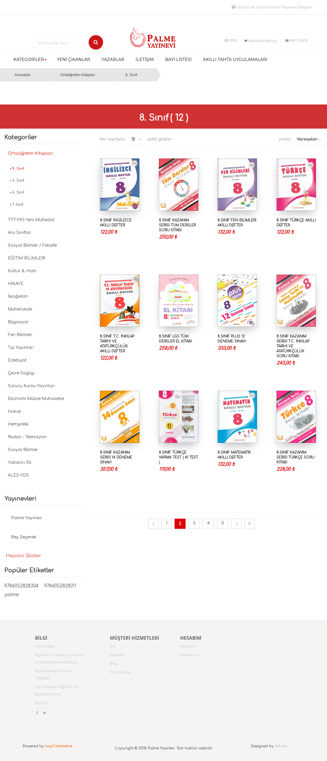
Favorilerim (189, 654)
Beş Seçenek (24, 537)
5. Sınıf (18, 180)
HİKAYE (16, 284)
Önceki (153, 524)
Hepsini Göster (23, 555)
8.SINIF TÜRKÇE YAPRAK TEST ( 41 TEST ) (178, 457)
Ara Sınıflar (19, 232)
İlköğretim (18, 296)
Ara (113, 646)
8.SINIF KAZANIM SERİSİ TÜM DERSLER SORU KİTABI (177, 225)
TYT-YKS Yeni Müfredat (31, 220)
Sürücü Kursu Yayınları (31, 386)
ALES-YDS (18, 475)
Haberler (117, 654)
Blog (113, 663)
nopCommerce (58, 746)
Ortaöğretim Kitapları (77, 75)
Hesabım (187, 646)
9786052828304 (21, 586)
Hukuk (14, 411)
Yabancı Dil (19, 462)
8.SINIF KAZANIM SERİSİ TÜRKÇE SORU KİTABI (295, 457)
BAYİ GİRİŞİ (296, 40)
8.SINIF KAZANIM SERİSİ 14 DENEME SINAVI (116, 457)
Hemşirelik (18, 424)
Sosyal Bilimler (23, 450)
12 (133, 139)
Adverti (281, 746)
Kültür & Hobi (22, 271)
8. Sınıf (131, 75)
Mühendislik (20, 309)
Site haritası (45, 646)
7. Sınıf (17, 205)
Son (249, 524)
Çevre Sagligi (21, 373)
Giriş (231, 40)
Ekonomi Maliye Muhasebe (36, 398)
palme (11, 594)
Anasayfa (22, 75)
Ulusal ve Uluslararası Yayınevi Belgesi (272, 7)
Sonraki (236, 524)
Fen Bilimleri (20, 335)
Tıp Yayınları (21, 347)
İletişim (41, 702)
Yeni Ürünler (120, 672)
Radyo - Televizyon (27, 437)
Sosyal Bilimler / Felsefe (32, 245)
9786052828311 (60, 586)
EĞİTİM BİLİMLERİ (26, 258)
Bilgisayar (18, 322)
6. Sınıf (18, 192)
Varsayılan (307, 139)
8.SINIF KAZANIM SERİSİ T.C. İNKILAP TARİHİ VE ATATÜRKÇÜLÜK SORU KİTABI (292, 346)
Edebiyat (17, 360)
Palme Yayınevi (26, 518)
